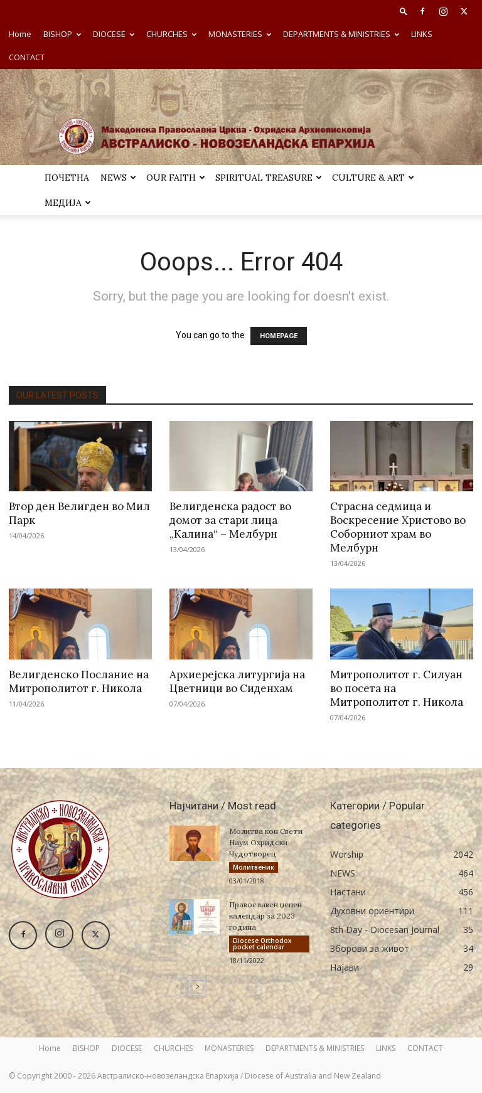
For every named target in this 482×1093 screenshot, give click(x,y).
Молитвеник (253, 867)
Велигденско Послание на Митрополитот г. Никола (79, 681)
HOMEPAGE (278, 336)
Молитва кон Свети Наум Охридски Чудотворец (266, 842)
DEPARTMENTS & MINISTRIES (341, 34)
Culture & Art (373, 177)
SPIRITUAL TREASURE (268, 177)
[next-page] (197, 986)
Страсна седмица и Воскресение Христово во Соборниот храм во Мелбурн (398, 527)
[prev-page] (177, 986)
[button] (403, 11)
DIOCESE (113, 34)
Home (20, 34)
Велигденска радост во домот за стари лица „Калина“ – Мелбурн (230, 520)
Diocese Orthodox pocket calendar (262, 943)
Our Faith (175, 177)
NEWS (118, 177)
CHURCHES (171, 34)
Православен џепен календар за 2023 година (265, 916)
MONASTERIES (239, 34)
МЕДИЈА (68, 202)
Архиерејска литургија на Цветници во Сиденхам (237, 681)
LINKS (421, 34)
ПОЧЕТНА (67, 177)
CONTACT (27, 57)
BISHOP (62, 34)
